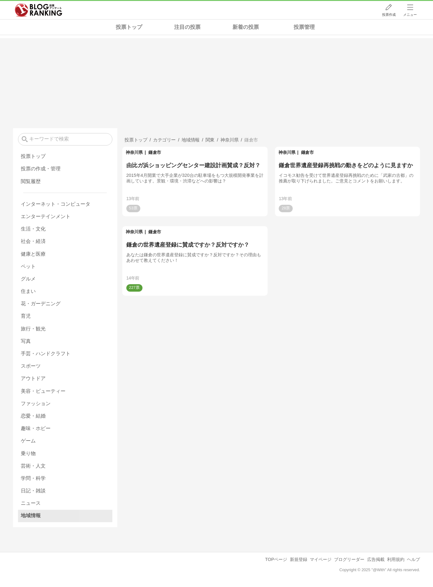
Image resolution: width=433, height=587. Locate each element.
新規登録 (298, 559)
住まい (28, 291)
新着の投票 (245, 27)
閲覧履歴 (31, 181)
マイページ (321, 559)
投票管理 (304, 27)
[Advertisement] (216, 81)
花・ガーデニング (41, 303)
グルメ (28, 278)
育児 (26, 316)
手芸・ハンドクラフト (45, 353)
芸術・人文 (33, 465)
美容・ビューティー (43, 391)
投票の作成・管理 (41, 168)
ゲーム (28, 440)
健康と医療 (33, 254)
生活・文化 (33, 228)
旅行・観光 (33, 328)
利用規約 (395, 559)
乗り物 (28, 453)
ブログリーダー (349, 559)
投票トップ (129, 27)
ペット (28, 266)
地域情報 (31, 515)
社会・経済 (33, 241)
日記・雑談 (33, 490)
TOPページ (276, 559)
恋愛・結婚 (33, 416)
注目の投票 (187, 27)
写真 (26, 341)
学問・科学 (33, 478)
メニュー (410, 14)
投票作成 (389, 14)
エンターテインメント (45, 216)
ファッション (36, 403)
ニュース (31, 503)
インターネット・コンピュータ (55, 204)
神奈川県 (134, 152)
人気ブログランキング (38, 10)
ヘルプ (413, 559)
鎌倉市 (154, 152)
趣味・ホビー (36, 428)
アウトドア (33, 378)
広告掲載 (376, 559)
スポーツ (31, 366)
